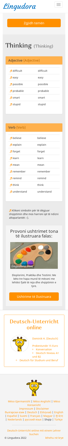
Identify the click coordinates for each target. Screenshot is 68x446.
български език (14, 412)
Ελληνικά (45, 412)
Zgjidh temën (34, 23)
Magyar (48, 416)
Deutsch (32, 412)
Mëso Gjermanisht (19, 401)
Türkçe (58, 419)
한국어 (59, 416)
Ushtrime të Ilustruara (34, 296)
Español (12, 416)
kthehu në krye (54, 437)
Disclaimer (42, 408)
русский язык (33, 419)
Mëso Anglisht (42, 401)
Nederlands (15, 419)
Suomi (23, 416)
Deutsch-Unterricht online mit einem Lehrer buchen (34, 432)
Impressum (26, 408)
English (58, 412)
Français (35, 416)
